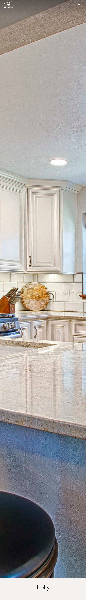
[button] (79, 4)
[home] (11, 4)
